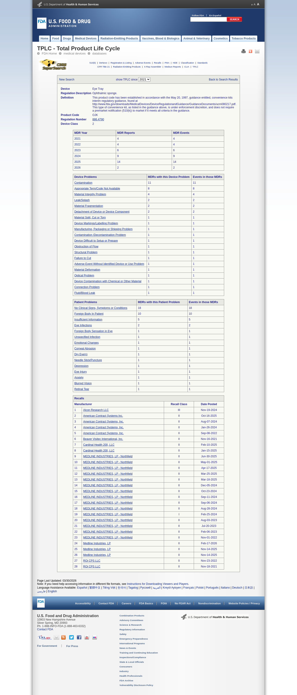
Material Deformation (87, 269)
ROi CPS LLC (91, 560)
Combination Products (131, 615)
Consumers (125, 666)
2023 (77, 150)
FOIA (164, 603)
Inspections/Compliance (132, 657)
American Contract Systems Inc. (103, 415)
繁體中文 (94, 587)
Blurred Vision (82, 383)
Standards (202, 62)
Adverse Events (143, 62)
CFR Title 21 (103, 66)
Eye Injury (80, 371)
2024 (77, 156)
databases (99, 53)
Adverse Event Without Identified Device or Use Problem (109, 264)
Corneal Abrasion (85, 348)
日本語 (249, 587)
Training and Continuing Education (138, 652)
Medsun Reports (173, 66)
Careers (126, 603)
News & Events (127, 648)
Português (212, 587)
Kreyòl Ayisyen (172, 587)
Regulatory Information (132, 629)
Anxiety (78, 377)
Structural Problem (85, 252)
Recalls (157, 62)
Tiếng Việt (109, 587)
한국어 (122, 587)
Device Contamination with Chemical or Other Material (107, 281)
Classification (187, 62)
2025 (77, 161)
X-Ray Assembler (152, 66)
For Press (72, 646)
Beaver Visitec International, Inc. (103, 439)
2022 (77, 144)
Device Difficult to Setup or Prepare (96, 240)
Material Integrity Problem (90, 194)
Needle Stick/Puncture (88, 360)
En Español (215, 15)
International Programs (132, 643)
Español (82, 587)
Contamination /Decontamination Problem (100, 235)
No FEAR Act (182, 603)
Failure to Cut (82, 258)
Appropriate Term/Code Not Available (97, 188)
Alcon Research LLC (96, 410)
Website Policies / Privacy (244, 603)
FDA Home (49, 53)
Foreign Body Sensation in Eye (93, 331)
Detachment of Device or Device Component (101, 211)
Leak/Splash (82, 200)
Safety (122, 634)
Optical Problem (84, 275)
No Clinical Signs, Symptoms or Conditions (100, 308)
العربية (157, 587)
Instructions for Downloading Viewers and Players (157, 584)
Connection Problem (87, 287)
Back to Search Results (223, 79)
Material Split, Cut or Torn (90, 217)
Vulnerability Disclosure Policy (136, 685)
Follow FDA (198, 15)
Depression (81, 366)
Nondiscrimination (209, 603)
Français (188, 587)
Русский (145, 587)
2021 (77, 138)
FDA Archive (126, 680)
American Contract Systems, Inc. (103, 421)
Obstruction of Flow (86, 246)
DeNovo (103, 62)
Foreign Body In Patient (88, 313)
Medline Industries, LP (97, 543)
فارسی (41, 591)
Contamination (83, 182)
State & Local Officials (131, 662)
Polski (200, 587)
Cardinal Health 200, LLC (98, 444)
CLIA (186, 66)
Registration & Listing (121, 62)
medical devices (75, 53)
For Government (47, 645)
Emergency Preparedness (133, 638)
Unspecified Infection (87, 337)
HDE (175, 62)
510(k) (93, 62)
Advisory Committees (131, 620)
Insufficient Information (88, 319)
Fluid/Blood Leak (84, 293)
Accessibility (83, 603)
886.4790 (98, 119)
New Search (66, 79)
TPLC (195, 66)
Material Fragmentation (88, 206)
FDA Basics (146, 603)
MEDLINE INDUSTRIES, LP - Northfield (107, 456)
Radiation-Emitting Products (127, 66)
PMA (167, 62)
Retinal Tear (81, 389)
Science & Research (130, 625)
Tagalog (133, 587)
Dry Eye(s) (80, 354)
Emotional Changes (86, 342)
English (52, 591)
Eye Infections (83, 325)
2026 (77, 167)
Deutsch (237, 587)
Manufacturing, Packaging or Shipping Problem (103, 229)
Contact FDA (106, 603)
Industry (124, 671)
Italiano (225, 587)
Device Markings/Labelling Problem (96, 223)
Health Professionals (130, 676)
